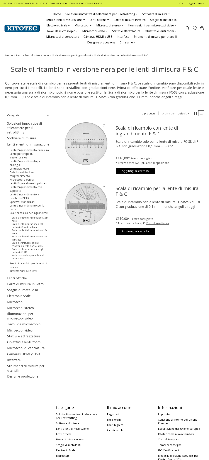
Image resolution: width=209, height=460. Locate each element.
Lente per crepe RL (21, 153)
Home (57, 14)
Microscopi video (20, 330)
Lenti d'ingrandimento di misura (29, 150)
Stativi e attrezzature (126, 31)
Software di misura (21, 138)
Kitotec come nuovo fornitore (176, 434)
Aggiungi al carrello (138, 172)
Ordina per (167, 114)
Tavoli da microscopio (23, 324)
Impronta (164, 414)
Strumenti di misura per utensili (155, 37)
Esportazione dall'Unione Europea (179, 428)
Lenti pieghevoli (19, 168)
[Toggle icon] (187, 28)
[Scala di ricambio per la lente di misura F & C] (86, 206)
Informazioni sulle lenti (23, 271)
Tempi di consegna (169, 445)
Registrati (113, 414)
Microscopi (15, 302)
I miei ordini (114, 419)
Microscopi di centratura (62, 37)
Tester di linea (18, 157)
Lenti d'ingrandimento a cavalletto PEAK (24, 196)
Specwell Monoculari (22, 202)
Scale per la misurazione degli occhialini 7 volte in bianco (27, 225)
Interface (123, 37)
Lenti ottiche (17, 278)
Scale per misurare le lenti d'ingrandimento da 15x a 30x (27, 244)
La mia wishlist (116, 430)
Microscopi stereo (20, 308)
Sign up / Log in (196, 3)
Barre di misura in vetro (130, 20)
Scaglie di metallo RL (163, 20)
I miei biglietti (115, 425)
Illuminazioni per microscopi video (20, 316)
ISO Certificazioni (168, 450)
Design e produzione (101, 42)
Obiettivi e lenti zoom (24, 342)
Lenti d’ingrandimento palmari (28, 183)
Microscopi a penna (22, 179)
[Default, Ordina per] (182, 114)
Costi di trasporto (169, 439)
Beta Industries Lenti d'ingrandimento (22, 174)
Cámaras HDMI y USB (98, 37)
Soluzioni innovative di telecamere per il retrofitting (24, 127)
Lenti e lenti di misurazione (32, 55)
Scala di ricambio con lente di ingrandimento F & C (147, 131)
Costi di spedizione (157, 163)
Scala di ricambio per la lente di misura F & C (157, 193)
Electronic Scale (19, 296)
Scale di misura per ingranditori (71, 55)
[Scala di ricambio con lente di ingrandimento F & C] (86, 144)
